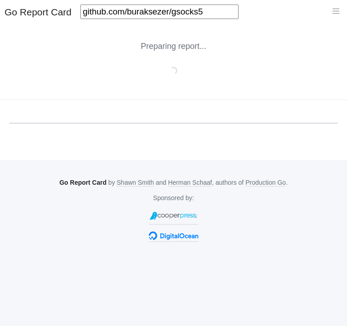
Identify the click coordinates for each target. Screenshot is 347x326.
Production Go (265, 182)
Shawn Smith (135, 182)
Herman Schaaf (190, 182)
